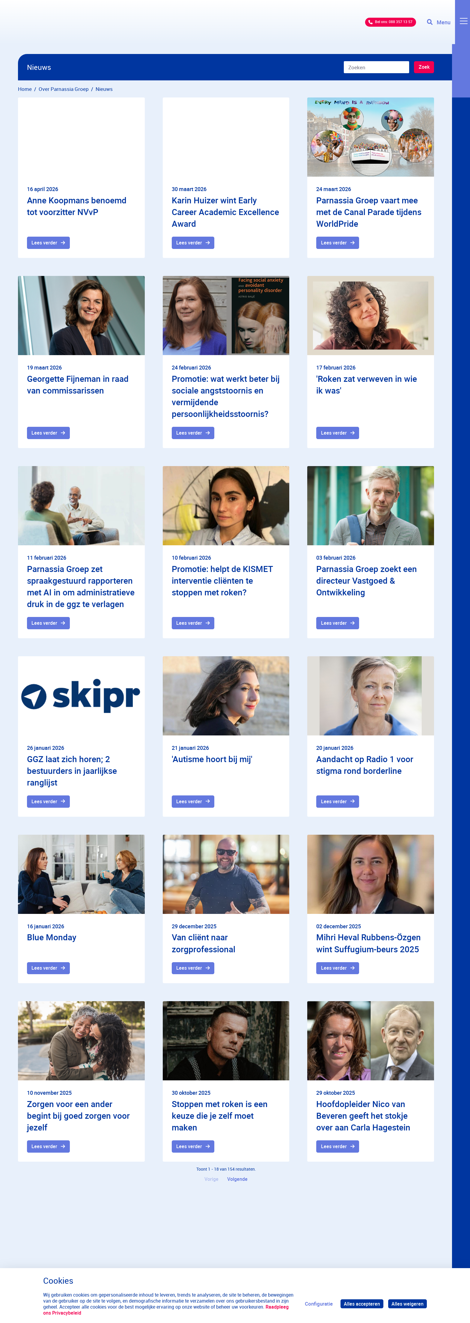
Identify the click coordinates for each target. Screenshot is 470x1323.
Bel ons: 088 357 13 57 (378, 26)
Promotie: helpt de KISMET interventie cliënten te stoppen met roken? (222, 581)
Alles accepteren (360, 1303)
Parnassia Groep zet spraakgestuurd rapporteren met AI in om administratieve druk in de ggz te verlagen (81, 587)
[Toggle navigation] (447, 27)
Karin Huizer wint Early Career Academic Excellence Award (225, 211)
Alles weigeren (407, 1303)
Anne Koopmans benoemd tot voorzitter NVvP (76, 205)
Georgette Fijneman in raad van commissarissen (78, 385)
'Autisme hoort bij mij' (212, 761)
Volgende (238, 1184)
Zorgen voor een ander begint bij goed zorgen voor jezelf (78, 1119)
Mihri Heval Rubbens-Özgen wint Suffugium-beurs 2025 (368, 946)
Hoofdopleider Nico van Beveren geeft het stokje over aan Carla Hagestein (363, 1119)
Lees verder (45, 243)
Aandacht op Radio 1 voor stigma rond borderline (364, 767)
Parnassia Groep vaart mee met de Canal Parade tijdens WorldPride (368, 211)
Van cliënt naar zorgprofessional (203, 946)
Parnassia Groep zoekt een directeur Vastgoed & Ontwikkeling (366, 581)
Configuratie (316, 1303)
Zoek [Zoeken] (423, 67)
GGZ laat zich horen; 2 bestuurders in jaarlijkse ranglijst (72, 773)
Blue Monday (51, 940)
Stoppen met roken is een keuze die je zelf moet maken (220, 1119)
